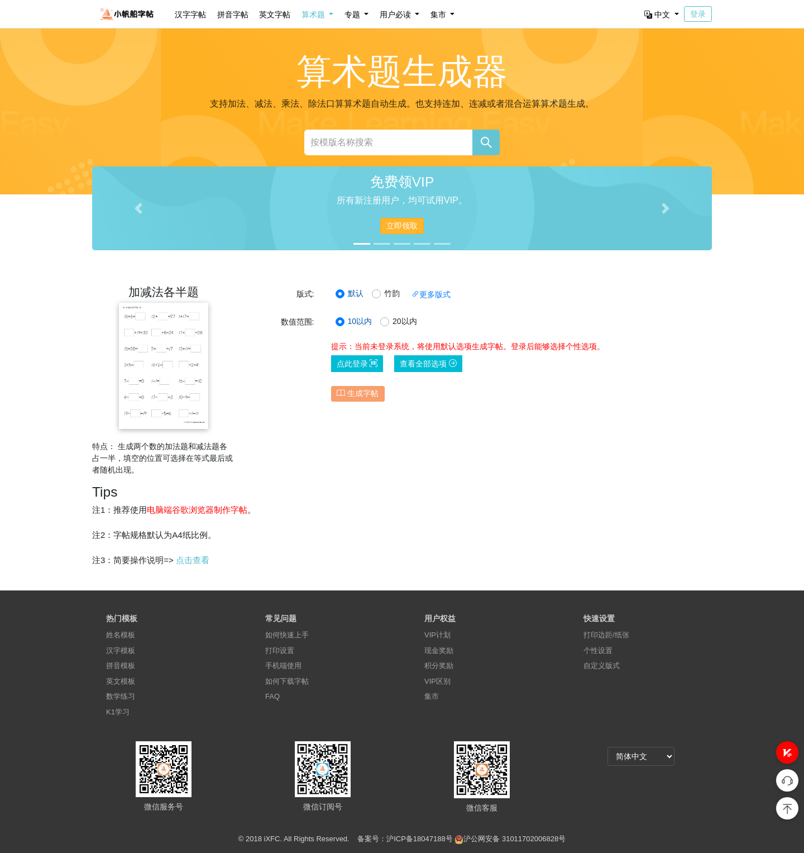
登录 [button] (698, 13)
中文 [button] (658, 14)
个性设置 (597, 650)
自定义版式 (601, 665)
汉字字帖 (190, 14)
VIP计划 (437, 635)
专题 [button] (353, 14)
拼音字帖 (232, 14)
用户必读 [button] (396, 14)
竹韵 (392, 293)
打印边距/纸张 (606, 635)
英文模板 (120, 681)
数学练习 (120, 696)
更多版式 (431, 294)
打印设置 (279, 650)
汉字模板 (120, 650)
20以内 (405, 321)
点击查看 (192, 560)
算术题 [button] (314, 14)
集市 (431, 696)
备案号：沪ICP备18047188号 (405, 839)
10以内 (360, 321)
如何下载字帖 (287, 681)
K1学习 (118, 712)
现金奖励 (438, 650)
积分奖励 (438, 665)
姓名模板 (120, 635)
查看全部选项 (428, 363)
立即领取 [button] (402, 225)
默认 (355, 293)
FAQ (272, 696)
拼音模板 (120, 665)
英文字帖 (274, 14)
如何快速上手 (287, 635)
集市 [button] (439, 14)
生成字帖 (358, 393)
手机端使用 (283, 665)
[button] (787, 752)
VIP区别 (437, 681)
